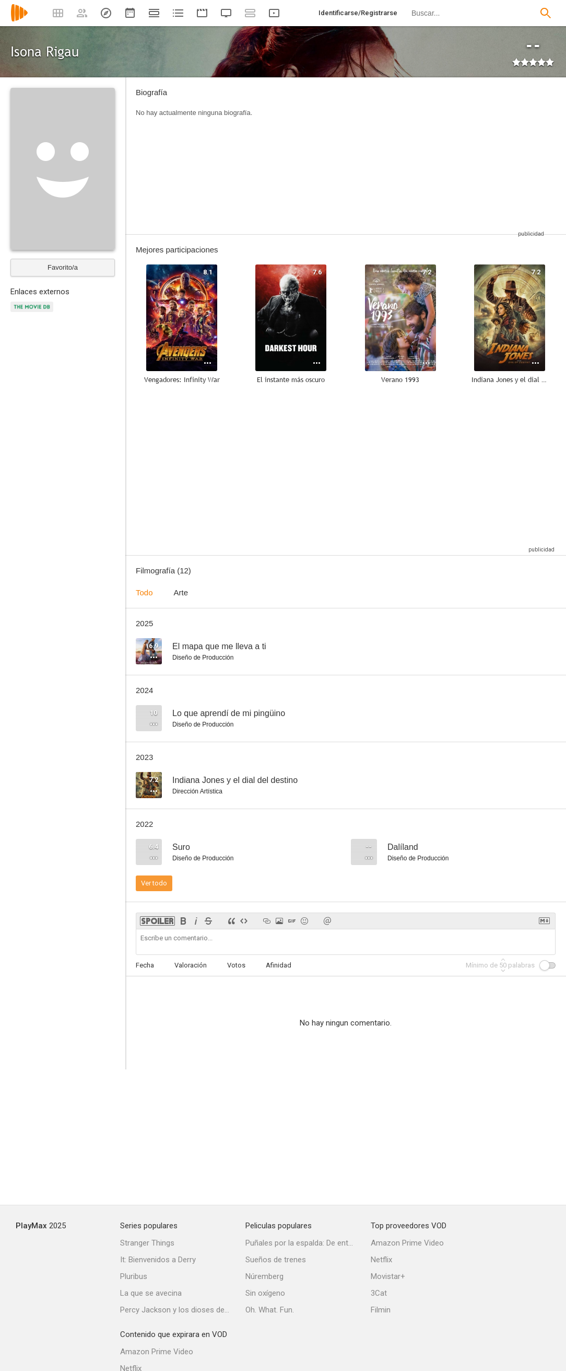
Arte (181, 592)
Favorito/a (63, 267)
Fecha (145, 965)
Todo (144, 592)
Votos (236, 965)
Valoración (190, 965)
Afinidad (278, 965)
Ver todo (154, 883)
